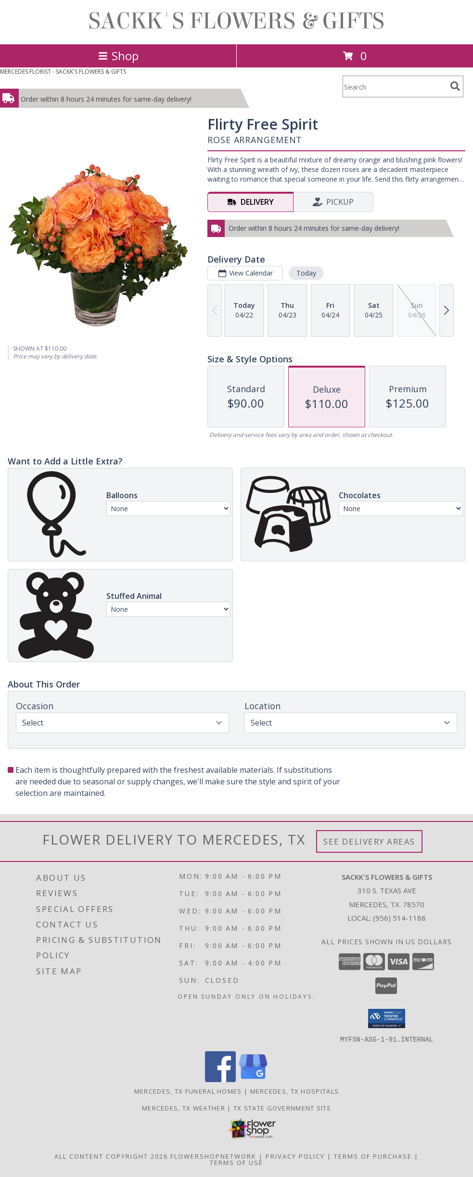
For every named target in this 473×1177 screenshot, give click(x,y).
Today (306, 273)
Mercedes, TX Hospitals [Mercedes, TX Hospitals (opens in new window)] (294, 1090)
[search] (455, 86)
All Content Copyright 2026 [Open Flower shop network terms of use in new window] (111, 1155)
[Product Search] (394, 86)
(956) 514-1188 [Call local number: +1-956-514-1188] (399, 918)
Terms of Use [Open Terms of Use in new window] (236, 1162)
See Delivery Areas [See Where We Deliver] (369, 841)
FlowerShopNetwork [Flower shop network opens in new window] (213, 1155)
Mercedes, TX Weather (183, 1107)
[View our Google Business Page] (253, 1079)
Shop (118, 56)
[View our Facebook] (220, 1079)
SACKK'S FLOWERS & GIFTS (236, 21)
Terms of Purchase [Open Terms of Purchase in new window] (373, 1155)
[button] (386, 1018)
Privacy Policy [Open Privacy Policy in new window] (295, 1155)
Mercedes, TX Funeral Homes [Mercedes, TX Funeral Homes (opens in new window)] (188, 1090)
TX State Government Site (282, 1107)
